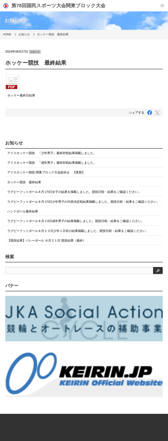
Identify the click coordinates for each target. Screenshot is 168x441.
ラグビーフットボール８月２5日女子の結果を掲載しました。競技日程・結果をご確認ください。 (74, 192)
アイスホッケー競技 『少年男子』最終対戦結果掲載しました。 (51, 153)
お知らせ (24, 34)
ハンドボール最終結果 (22, 211)
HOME (7, 34)
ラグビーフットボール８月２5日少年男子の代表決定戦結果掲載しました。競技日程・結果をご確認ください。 (83, 201)
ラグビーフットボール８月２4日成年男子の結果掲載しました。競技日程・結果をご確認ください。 (75, 221)
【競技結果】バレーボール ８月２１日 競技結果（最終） (46, 240)
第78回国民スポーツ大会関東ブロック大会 (54, 6)
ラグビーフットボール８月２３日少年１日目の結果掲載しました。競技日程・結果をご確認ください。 (78, 231)
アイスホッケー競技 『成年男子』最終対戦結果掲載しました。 (51, 162)
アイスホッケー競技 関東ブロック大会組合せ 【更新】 (46, 172)
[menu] (162, 5)
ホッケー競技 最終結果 (53, 34)
